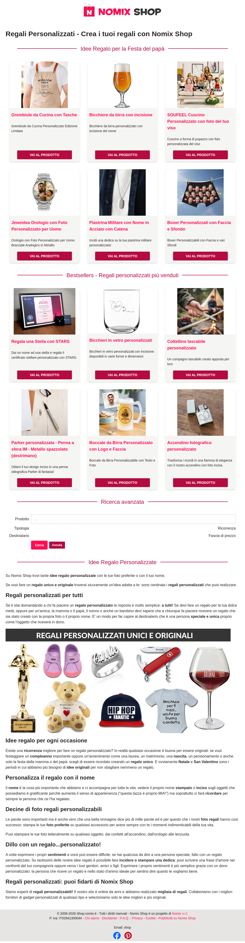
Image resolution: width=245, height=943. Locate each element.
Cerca (39, 545)
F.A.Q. (124, 918)
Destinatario (19, 536)
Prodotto (22, 519)
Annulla (57, 545)
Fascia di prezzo (222, 536)
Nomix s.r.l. (180, 913)
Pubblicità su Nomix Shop (177, 918)
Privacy (137, 918)
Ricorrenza (227, 528)
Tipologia (21, 528)
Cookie (150, 918)
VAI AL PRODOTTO (44, 155)
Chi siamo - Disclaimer (101, 918)
